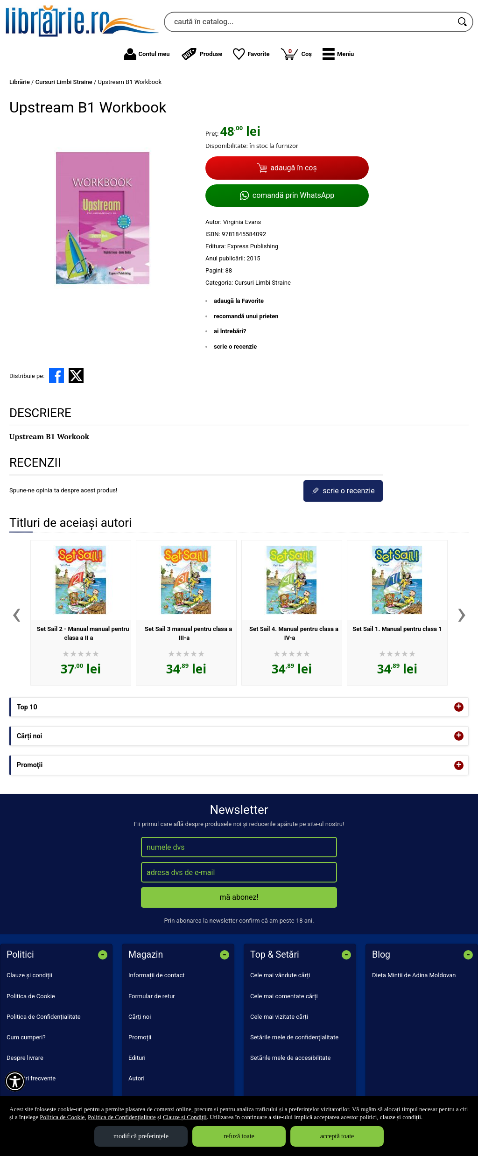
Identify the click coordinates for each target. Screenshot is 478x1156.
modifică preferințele (141, 1136)
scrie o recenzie (235, 346)
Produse (202, 54)
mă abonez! (239, 897)
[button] (338, 54)
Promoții (139, 1037)
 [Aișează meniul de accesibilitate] (15, 1081)
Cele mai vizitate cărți (279, 1016)
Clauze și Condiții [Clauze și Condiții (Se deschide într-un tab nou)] (185, 1117)
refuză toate (239, 1136)
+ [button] (459, 707)
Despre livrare (25, 1057)
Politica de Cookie (31, 996)
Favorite (251, 54)
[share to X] (76, 375)
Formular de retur (151, 996)
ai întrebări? (230, 331)
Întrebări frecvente (31, 1078)
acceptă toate (337, 1136)
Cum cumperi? (26, 1037)
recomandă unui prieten (246, 316)
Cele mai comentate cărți (284, 996)
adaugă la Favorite (239, 300)
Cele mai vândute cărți (280, 975)
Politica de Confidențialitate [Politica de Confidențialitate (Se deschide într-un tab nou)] (122, 1117)
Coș (296, 53)
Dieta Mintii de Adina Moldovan (414, 975)
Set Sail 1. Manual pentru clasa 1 (397, 628)
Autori (136, 1078)
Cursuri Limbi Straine (262, 282)
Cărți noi (139, 1016)
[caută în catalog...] (308, 22)
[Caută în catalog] (463, 22)
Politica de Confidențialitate (44, 1016)
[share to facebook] (56, 375)
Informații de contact (156, 975)
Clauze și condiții (29, 975)
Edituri (137, 1057)
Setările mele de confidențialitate (294, 1037)
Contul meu (147, 54)
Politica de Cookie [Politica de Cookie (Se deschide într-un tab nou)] (62, 1117)
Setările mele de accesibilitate (290, 1057)
